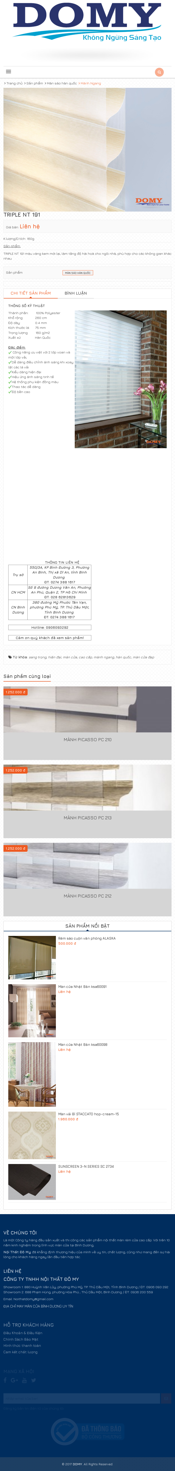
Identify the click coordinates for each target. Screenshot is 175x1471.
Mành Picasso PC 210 (88, 739)
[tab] (31, 293)
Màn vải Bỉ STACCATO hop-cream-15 (88, 1114)
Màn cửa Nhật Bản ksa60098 (82, 1045)
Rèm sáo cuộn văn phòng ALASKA (87, 938)
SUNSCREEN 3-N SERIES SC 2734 (86, 1166)
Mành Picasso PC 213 (88, 817)
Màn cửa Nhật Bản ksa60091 (82, 987)
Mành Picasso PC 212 (88, 895)
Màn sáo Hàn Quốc (78, 273)
